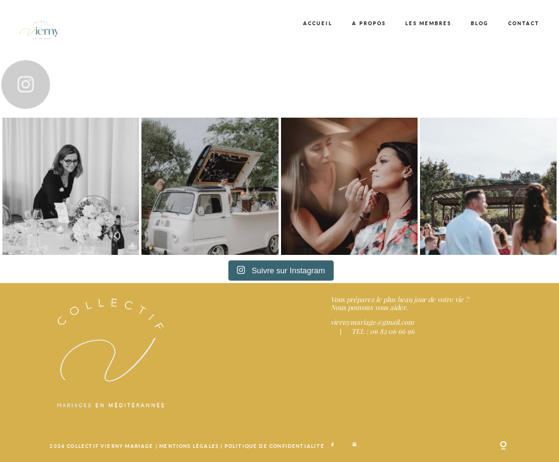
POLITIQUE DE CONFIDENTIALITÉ (275, 446)
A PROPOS (369, 23)
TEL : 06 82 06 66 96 (383, 331)
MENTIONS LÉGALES (189, 446)
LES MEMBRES (428, 23)
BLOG (480, 23)
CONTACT (523, 23)
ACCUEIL (317, 23)
